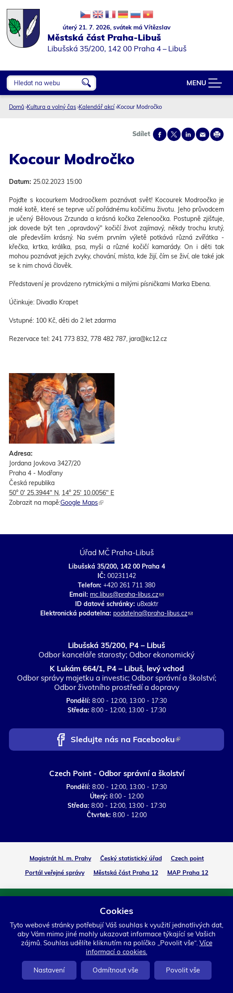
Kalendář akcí (96, 106)
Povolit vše (183, 970)
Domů (16, 106)
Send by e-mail (202, 134)
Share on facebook (159, 134)
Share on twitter (174, 134)
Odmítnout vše (115, 970)
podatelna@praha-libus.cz (153, 613)
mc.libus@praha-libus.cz (127, 594)
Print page (217, 134)
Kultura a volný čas (51, 106)
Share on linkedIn (188, 134)
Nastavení (49, 970)
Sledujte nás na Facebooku (125, 740)
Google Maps (81, 503)
